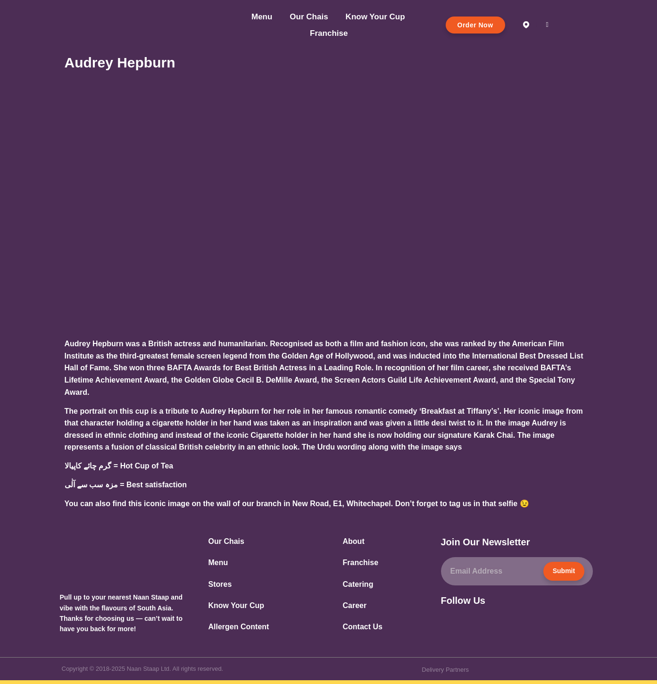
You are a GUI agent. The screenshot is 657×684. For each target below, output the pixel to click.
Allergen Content (238, 627)
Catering (358, 584)
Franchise (329, 33)
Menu (261, 16)
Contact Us (363, 627)
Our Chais (309, 16)
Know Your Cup (375, 16)
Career (355, 605)
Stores (220, 584)
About (354, 541)
